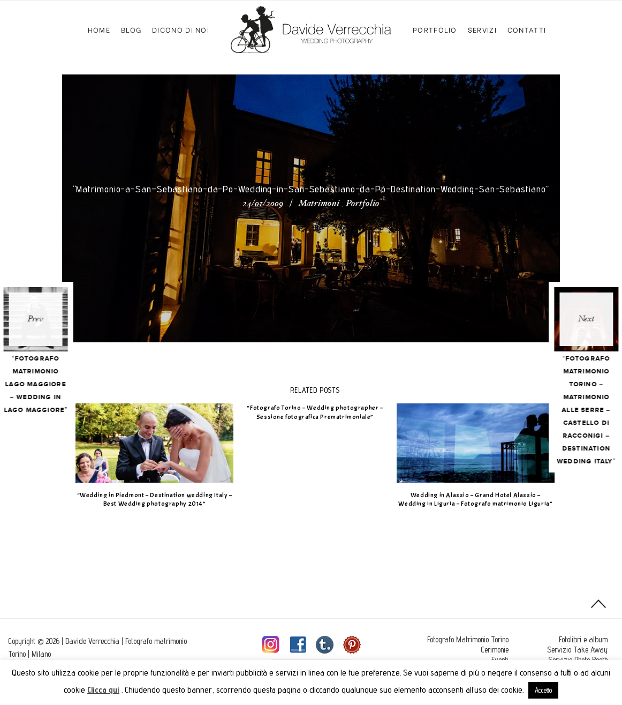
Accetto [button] (543, 690)
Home (99, 29)
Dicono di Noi (180, 29)
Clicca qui (103, 690)
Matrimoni (318, 204)
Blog (131, 29)
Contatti (526, 29)
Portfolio (435, 29)
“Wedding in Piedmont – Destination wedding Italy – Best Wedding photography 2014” (158, 499)
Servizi (482, 29)
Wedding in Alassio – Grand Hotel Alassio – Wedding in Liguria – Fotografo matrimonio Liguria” (479, 499)
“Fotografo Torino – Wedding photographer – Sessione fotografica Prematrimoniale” (318, 412)
